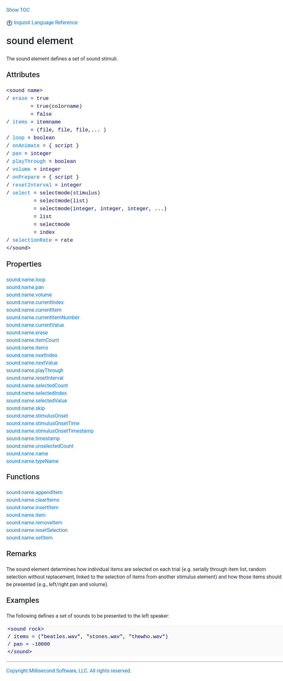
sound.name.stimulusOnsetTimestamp (50, 431)
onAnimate (25, 145)
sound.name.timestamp (33, 438)
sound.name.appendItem (34, 492)
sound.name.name (27, 454)
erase (19, 98)
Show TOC (18, 10)
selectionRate (32, 240)
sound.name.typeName (32, 461)
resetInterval (32, 185)
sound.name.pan (25, 287)
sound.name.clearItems (32, 500)
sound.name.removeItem (34, 523)
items (19, 121)
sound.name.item (25, 515)
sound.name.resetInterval (34, 378)
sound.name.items (27, 348)
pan (16, 153)
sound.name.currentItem (34, 310)
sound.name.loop (25, 280)
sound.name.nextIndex (31, 355)
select (21, 192)
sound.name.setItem (29, 538)
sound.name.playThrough (34, 370)
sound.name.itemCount (32, 340)
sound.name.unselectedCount (40, 446)
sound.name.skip (25, 408)
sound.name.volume (29, 295)
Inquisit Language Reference (42, 23)
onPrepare (25, 177)
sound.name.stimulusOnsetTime (43, 423)
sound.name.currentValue (35, 325)
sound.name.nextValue (32, 363)
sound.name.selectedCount (37, 386)
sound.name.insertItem (32, 508)
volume (21, 169)
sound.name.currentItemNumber (43, 317)
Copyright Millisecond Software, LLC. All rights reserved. (68, 671)
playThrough (29, 161)
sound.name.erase (27, 333)
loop (18, 137)
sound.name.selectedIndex (36, 393)
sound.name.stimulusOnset (37, 416)
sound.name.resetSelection (37, 530)
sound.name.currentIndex (35, 302)
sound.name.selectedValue (36, 401)
